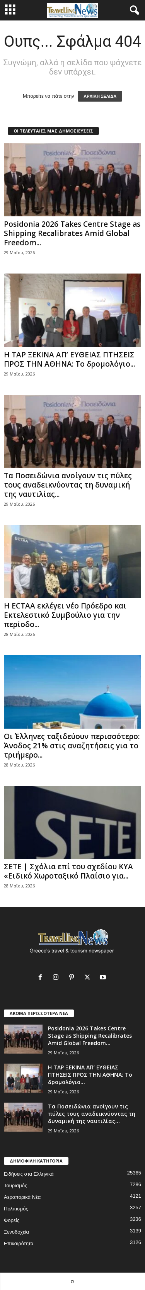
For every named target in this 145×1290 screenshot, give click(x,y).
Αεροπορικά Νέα (22, 1197)
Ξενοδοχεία (16, 1232)
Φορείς (11, 1220)
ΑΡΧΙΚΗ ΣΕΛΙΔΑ (100, 96)
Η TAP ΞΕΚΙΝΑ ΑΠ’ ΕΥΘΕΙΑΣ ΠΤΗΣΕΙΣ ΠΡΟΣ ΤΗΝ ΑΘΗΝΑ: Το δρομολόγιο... (69, 359)
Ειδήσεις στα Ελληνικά (29, 1174)
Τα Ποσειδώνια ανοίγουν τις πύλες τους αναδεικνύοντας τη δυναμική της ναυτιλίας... (68, 485)
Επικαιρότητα (19, 1243)
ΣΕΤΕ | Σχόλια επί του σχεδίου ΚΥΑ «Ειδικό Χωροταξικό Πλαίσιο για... (68, 871)
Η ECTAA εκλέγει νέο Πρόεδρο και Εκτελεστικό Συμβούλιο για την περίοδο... (65, 615)
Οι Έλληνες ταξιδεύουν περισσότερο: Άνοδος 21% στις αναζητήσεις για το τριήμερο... (72, 745)
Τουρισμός (15, 1185)
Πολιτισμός (16, 1209)
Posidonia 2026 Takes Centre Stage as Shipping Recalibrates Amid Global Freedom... (72, 233)
